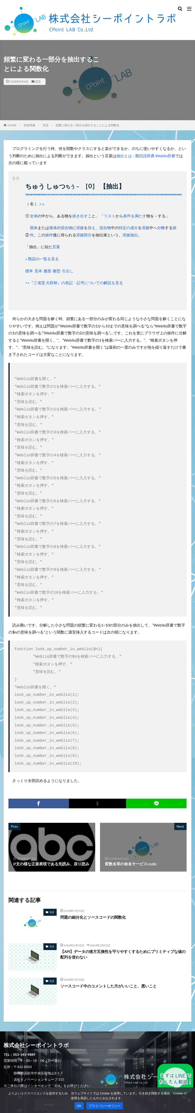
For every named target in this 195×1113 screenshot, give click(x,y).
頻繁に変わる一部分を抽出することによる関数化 (87, 125)
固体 (34, 227)
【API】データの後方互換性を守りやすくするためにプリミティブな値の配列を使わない (123, 931)
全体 (34, 215)
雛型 (57, 270)
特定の (124, 227)
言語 (38, 81)
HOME (12, 125)
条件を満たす (134, 215)
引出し (68, 270)
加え (91, 227)
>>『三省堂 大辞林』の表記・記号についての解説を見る (74, 282)
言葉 (56, 246)
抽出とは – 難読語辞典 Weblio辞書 (145, 155)
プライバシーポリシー (105, 1106)
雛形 (47, 270)
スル (42, 204)
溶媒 (80, 227)
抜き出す (80, 215)
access (49, 1081)
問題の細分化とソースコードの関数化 (93, 894)
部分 (88, 234)
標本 (29, 270)
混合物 (66, 227)
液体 (53, 227)
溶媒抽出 (130, 234)
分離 (161, 227)
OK (79, 1106)
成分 (134, 227)
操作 (49, 234)
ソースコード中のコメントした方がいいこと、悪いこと (108, 962)
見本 (38, 270)
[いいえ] (189, 1100)
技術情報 (29, 125)
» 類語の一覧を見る (42, 258)
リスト (109, 215)
